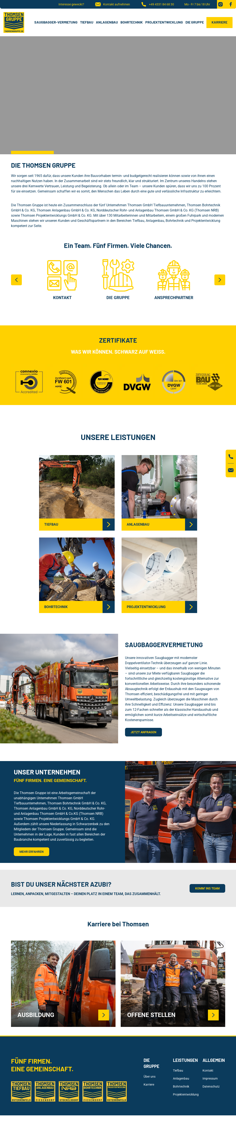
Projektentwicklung (164, 22)
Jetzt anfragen (143, 732)
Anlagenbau (107, 22)
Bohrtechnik (131, 22)
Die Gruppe (194, 22)
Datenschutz (211, 1086)
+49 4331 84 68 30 (157, 4)
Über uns (149, 1076)
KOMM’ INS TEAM (207, 888)
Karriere (219, 22)
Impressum (210, 1078)
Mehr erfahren (31, 851)
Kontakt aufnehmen (112, 4)
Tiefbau (86, 22)
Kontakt (208, 1070)
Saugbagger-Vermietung (56, 22)
